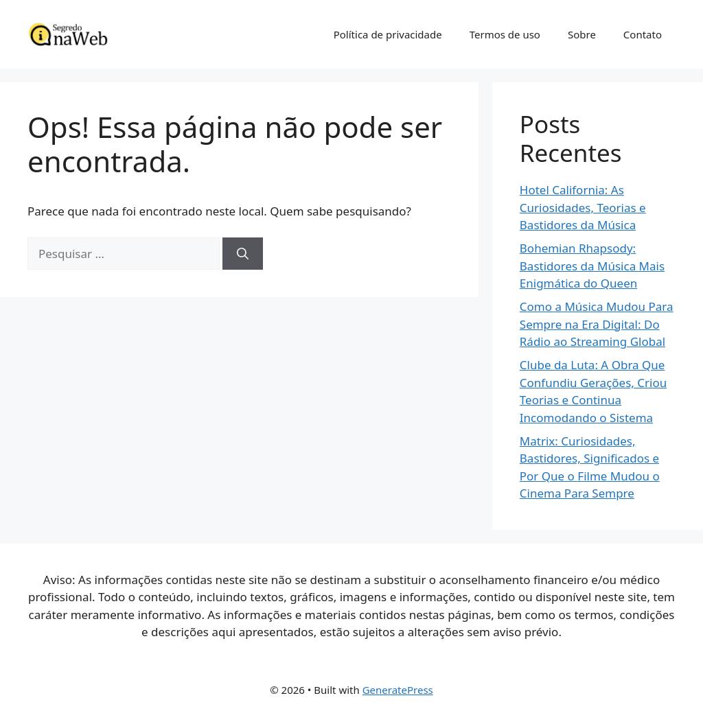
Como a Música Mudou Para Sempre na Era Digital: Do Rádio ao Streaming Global (596, 324)
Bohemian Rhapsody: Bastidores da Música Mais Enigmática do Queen (592, 265)
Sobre (582, 34)
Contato (642, 34)
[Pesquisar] (242, 253)
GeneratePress (397, 690)
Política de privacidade (388, 34)
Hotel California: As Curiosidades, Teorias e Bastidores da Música (583, 207)
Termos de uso (505, 34)
